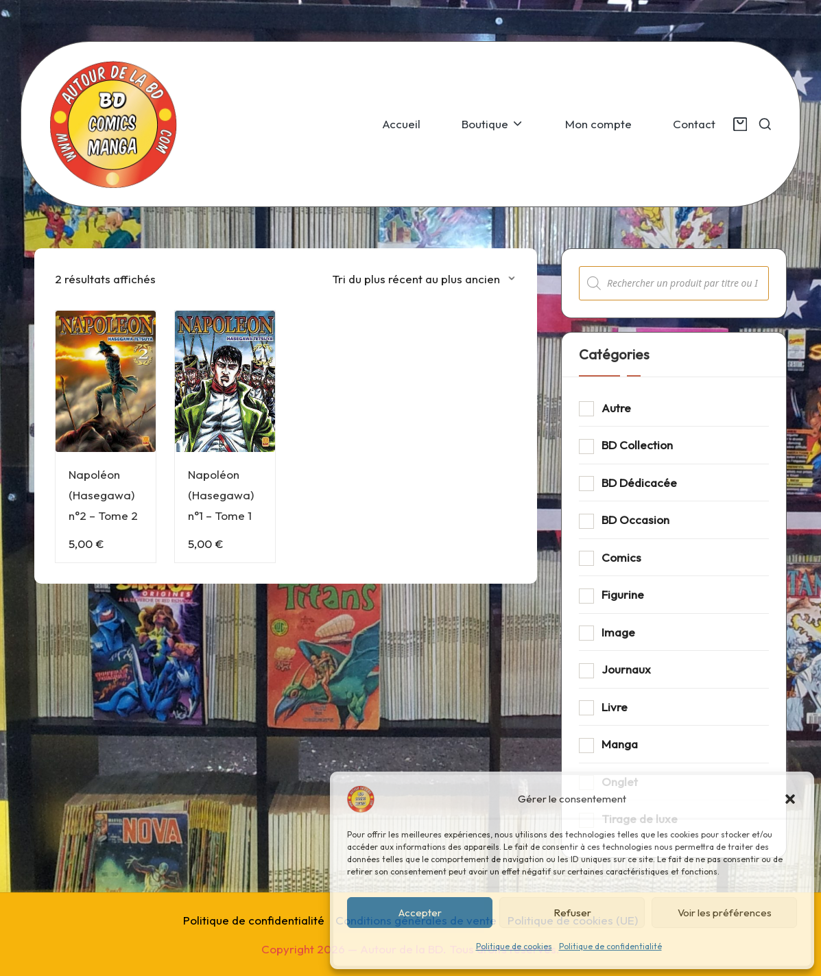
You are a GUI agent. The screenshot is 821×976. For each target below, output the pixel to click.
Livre (615, 707)
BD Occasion (635, 519)
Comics (621, 557)
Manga (620, 744)
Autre (616, 408)
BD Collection (637, 445)
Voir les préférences (725, 912)
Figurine (623, 594)
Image (618, 632)
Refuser (572, 912)
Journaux (626, 669)
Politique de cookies (514, 946)
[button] (790, 799)
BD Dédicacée (639, 482)
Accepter (420, 912)
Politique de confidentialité (610, 946)
